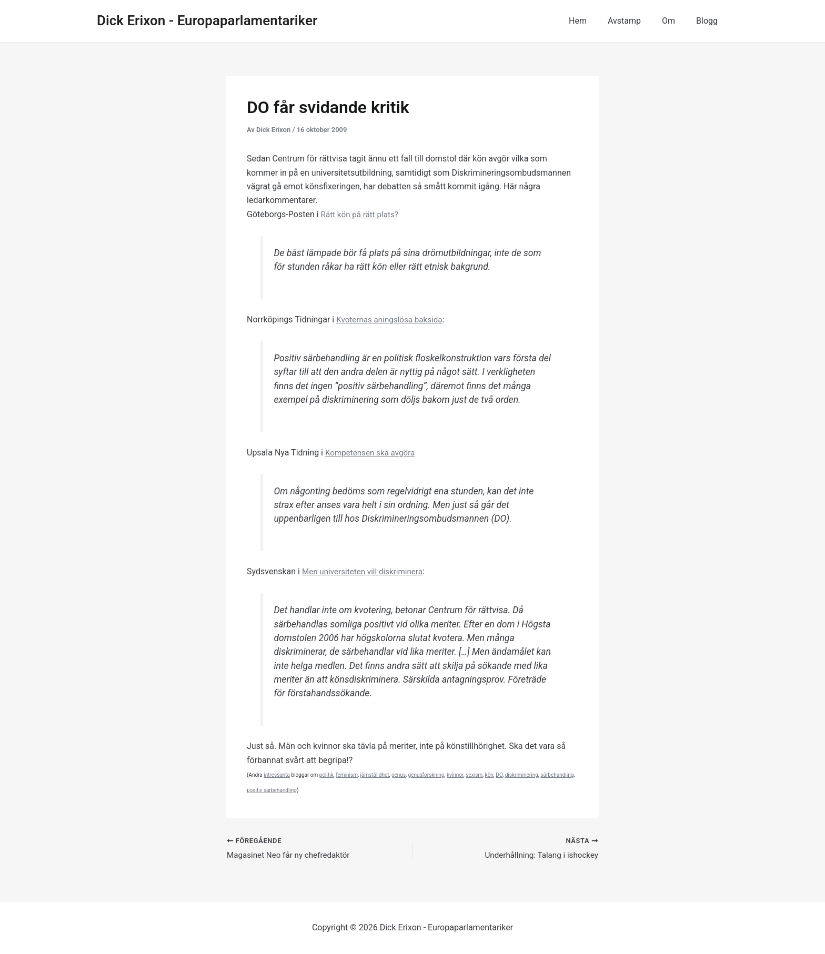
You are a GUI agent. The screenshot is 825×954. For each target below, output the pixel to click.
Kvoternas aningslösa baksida (392, 319)
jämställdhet (374, 775)
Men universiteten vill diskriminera (365, 571)
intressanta (277, 775)
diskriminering (521, 775)
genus (398, 775)
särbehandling (557, 775)
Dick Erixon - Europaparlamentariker (207, 20)
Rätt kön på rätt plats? (362, 214)
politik (326, 775)
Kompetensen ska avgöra (372, 453)
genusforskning (426, 775)
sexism (474, 775)
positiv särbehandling (272, 790)
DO (499, 775)
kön (489, 775)
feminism (347, 775)
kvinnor (455, 775)
